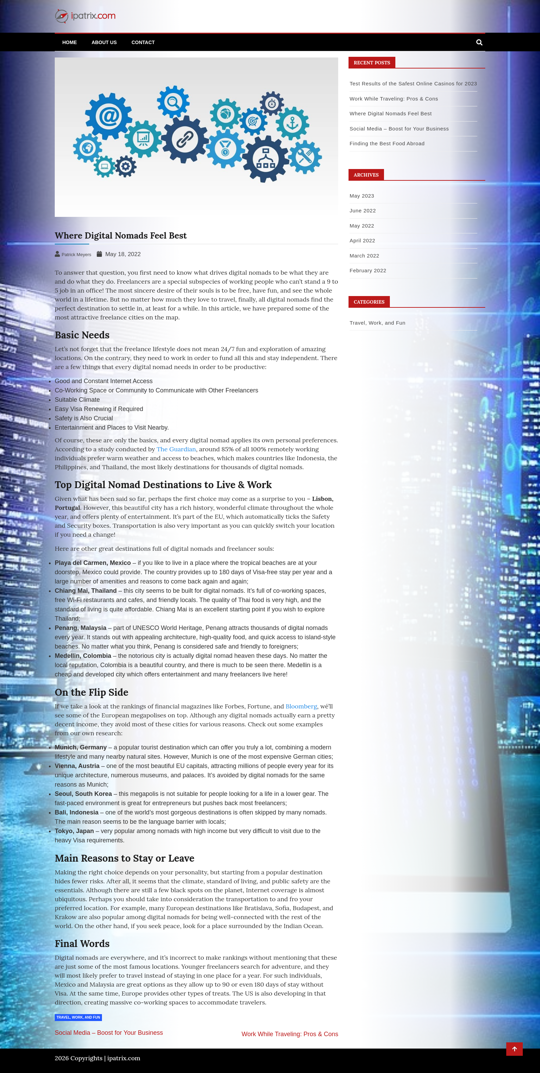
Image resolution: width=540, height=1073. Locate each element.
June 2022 (363, 210)
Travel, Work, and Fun (78, 1017)
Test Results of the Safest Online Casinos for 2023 (413, 83)
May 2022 (362, 226)
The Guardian (176, 449)
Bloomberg (301, 706)
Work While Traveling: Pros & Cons (290, 1034)
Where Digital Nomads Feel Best (391, 113)
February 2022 (368, 270)
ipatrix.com (124, 1058)
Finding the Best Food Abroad (387, 143)
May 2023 (362, 196)
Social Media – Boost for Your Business (109, 1032)
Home (69, 42)
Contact (143, 42)
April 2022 (362, 240)
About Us (104, 42)
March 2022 (364, 256)
